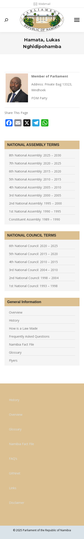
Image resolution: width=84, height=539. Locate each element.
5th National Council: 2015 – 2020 (33, 254)
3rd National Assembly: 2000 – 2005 (35, 195)
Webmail (42, 4)
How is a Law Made (23, 328)
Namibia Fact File (21, 344)
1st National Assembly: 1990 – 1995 (35, 211)
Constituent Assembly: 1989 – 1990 (34, 219)
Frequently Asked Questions (29, 336)
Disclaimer (16, 502)
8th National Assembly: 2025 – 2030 (35, 155)
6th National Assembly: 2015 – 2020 (35, 171)
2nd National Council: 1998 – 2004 (33, 278)
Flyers (13, 360)
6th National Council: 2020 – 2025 (33, 246)
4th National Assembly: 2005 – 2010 (35, 187)
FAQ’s (13, 458)
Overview (15, 312)
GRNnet (14, 473)
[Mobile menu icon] (77, 19)
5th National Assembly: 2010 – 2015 (35, 179)
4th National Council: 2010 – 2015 (33, 262)
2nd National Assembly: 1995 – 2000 (35, 203)
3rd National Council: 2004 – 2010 (33, 270)
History (14, 320)
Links (12, 488)
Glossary (15, 352)
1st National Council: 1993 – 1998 (33, 286)
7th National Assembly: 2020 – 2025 (35, 163)
